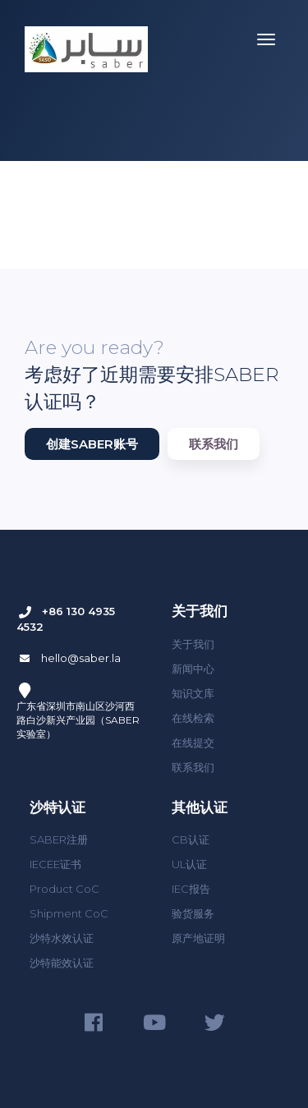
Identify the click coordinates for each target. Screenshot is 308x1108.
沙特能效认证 (62, 962)
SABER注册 (59, 839)
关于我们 (193, 644)
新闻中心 (193, 668)
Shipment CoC (69, 913)
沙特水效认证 (62, 938)
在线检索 (193, 717)
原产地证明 (198, 938)
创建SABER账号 (92, 444)
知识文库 (193, 693)
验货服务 (193, 913)
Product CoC (64, 888)
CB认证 (190, 839)
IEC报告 (191, 888)
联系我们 (213, 444)
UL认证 (189, 864)
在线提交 (193, 742)
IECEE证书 (55, 864)
